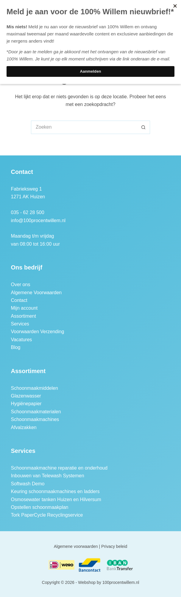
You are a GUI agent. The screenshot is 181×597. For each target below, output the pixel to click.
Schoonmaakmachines (35, 419)
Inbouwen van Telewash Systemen (47, 475)
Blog (15, 347)
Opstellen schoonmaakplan (39, 507)
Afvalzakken (23, 427)
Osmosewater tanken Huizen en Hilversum (56, 499)
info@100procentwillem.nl (38, 220)
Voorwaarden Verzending (37, 331)
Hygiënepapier (26, 403)
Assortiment (23, 316)
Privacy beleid (114, 546)
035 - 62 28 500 (27, 212)
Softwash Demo (27, 483)
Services (20, 323)
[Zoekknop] (143, 127)
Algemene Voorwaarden (36, 292)
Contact (19, 300)
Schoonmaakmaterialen (36, 411)
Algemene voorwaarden (76, 546)
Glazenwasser (26, 395)
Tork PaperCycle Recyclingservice (47, 514)
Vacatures (21, 339)
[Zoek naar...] (84, 127)
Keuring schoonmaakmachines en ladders (55, 491)
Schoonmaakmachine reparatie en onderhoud (59, 467)
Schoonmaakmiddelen (34, 388)
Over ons (20, 284)
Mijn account (24, 308)
